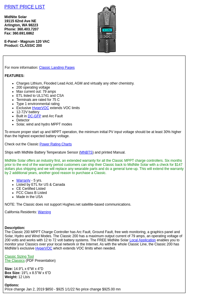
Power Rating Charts (55, 144)
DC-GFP (34, 116)
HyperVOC (40, 108)
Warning (44, 212)
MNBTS (86, 152)
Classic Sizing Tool (19, 256)
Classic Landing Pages (57, 68)
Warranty (23, 180)
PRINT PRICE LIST (24, 6)
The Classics (15, 261)
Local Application (143, 240)
